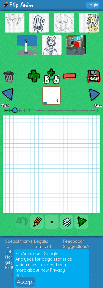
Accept (25, 281)
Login (92, 4)
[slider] (15, 110)
